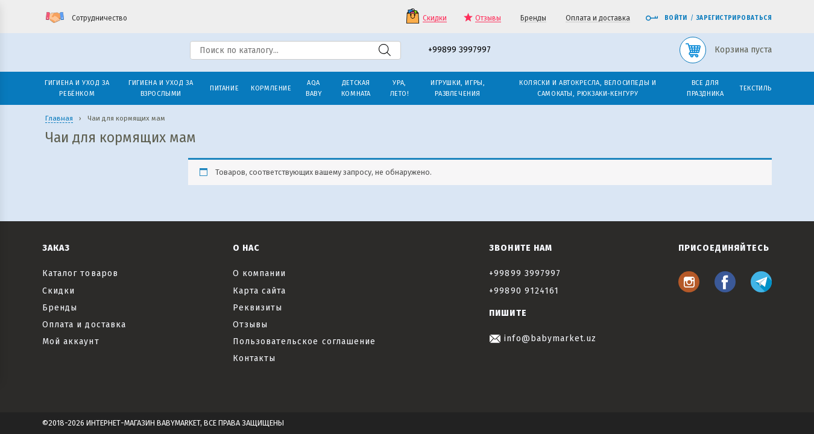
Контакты (254, 358)
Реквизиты (257, 308)
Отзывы (488, 18)
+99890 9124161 (524, 291)
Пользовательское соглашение (304, 341)
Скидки (435, 18)
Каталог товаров (80, 273)
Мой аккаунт (70, 341)
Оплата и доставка (598, 18)
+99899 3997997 (459, 50)
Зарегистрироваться (734, 18)
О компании (259, 273)
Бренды (533, 18)
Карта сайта (259, 291)
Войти (666, 18)
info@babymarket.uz (542, 338)
